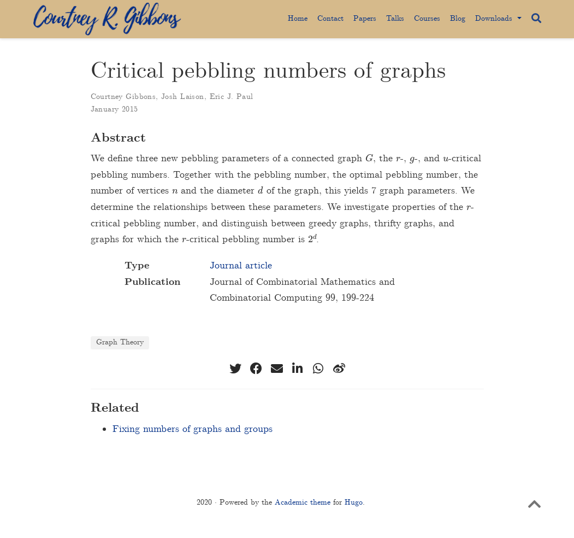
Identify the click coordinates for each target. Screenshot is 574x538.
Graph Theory (120, 342)
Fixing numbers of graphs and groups (193, 429)
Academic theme (302, 502)
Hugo (354, 502)
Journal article (241, 265)
